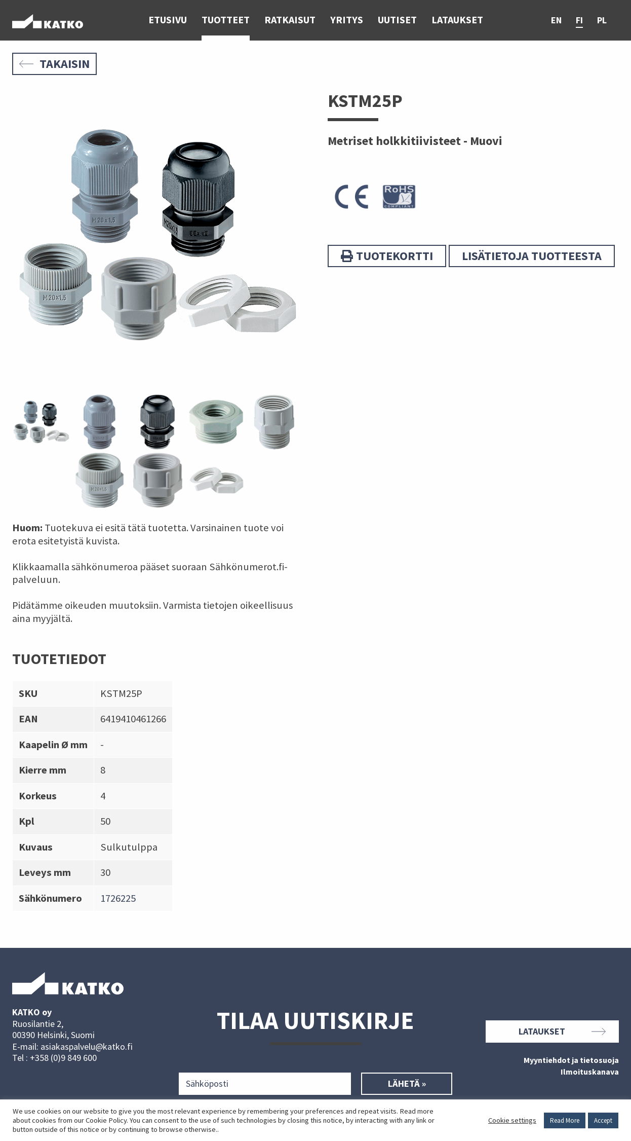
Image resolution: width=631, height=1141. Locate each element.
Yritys (346, 20)
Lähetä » (407, 1084)
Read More (564, 1120)
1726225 (118, 898)
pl (602, 20)
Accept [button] (603, 1120)
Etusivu (167, 20)
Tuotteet (226, 20)
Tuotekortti (387, 255)
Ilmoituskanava (590, 1072)
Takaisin (54, 63)
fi (579, 20)
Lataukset (457, 20)
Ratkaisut (289, 20)
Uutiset (397, 20)
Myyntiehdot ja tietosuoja (571, 1060)
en (556, 20)
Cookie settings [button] (512, 1120)
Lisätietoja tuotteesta (532, 255)
